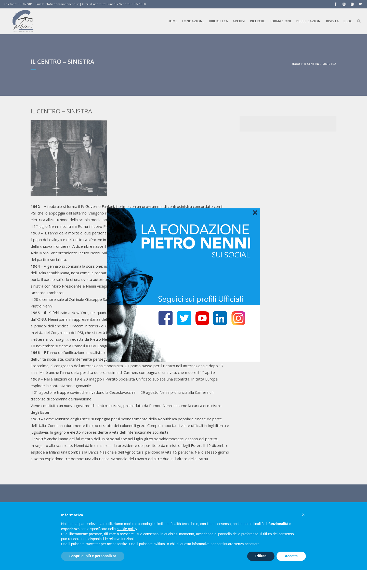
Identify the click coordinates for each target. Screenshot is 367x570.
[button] (303, 514)
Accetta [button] (291, 556)
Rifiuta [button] (261, 556)
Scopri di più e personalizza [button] (92, 556)
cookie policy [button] (127, 529)
